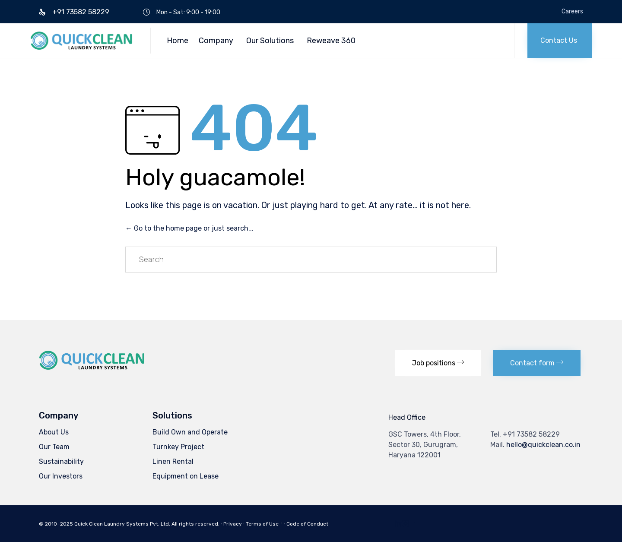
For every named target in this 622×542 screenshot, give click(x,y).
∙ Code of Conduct (306, 524)
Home (177, 40)
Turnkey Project (178, 447)
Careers (572, 12)
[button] (559, 40)
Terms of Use (262, 524)
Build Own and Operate (190, 432)
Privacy (232, 524)
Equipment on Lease (185, 476)
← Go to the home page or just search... (189, 228)
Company (216, 40)
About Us (54, 432)
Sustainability (61, 461)
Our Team (54, 447)
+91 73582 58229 (531, 434)
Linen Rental (173, 461)
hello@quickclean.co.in (543, 445)
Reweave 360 (331, 40)
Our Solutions (270, 40)
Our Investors (61, 476)
